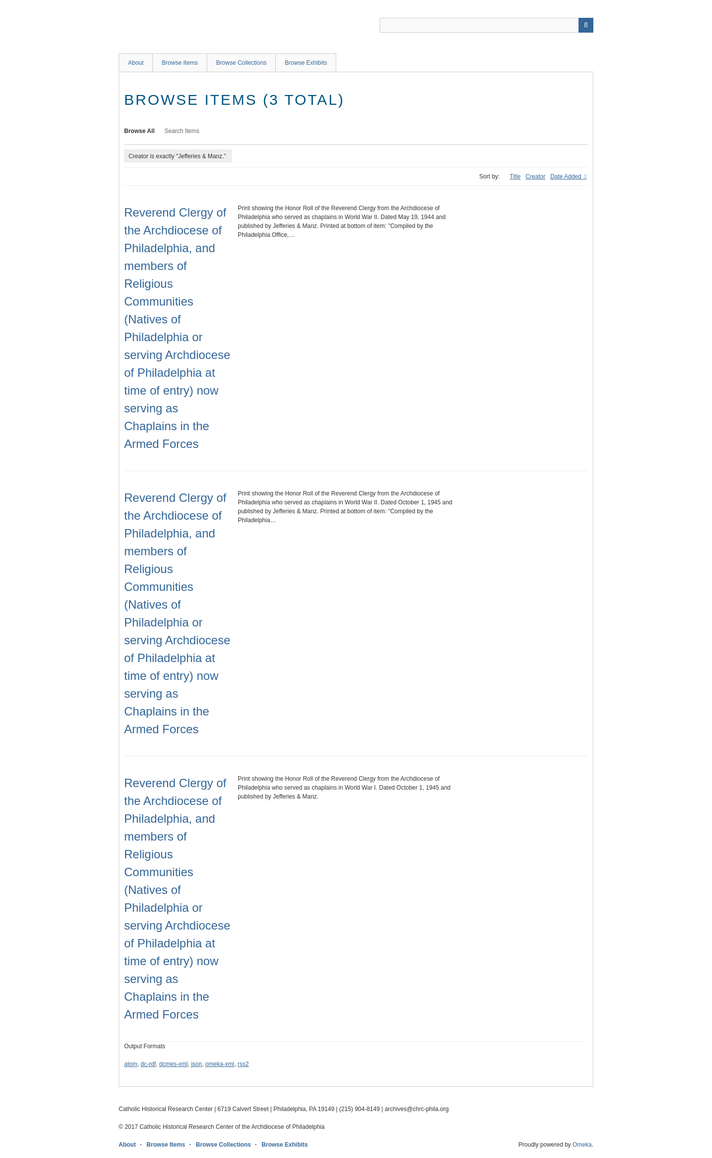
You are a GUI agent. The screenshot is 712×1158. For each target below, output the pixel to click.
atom (130, 1064)
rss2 (243, 1064)
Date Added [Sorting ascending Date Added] (566, 176)
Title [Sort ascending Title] (515, 176)
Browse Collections (241, 62)
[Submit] (585, 25)
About (135, 62)
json (196, 1064)
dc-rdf (148, 1064)
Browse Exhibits (306, 62)
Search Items (182, 131)
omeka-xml (219, 1064)
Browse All (139, 131)
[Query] (486, 25)
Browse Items (180, 62)
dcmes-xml (173, 1064)
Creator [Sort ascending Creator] (535, 176)
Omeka (582, 1144)
